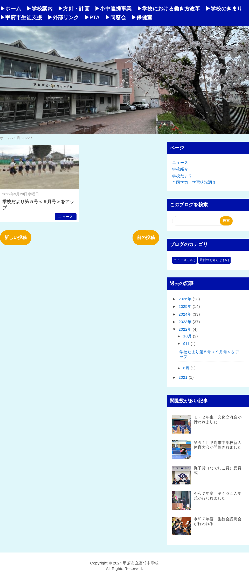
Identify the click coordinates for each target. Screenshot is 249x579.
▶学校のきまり (223, 8)
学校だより (182, 176)
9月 (187, 343)
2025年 (185, 306)
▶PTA (92, 17)
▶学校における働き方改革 (168, 8)
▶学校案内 (39, 8)
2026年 (185, 299)
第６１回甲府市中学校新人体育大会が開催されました (217, 444)
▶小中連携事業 (113, 8)
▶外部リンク (63, 17)
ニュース (65, 217)
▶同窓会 (115, 17)
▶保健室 (141, 17)
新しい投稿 (15, 237)
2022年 (185, 329)
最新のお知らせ (211, 260)
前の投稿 (146, 237)
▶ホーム (10, 8)
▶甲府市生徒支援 (21, 17)
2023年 (185, 322)
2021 (183, 377)
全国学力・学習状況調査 (194, 182)
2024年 (185, 314)
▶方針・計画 (73, 8)
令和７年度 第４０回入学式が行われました (217, 495)
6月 (187, 368)
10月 (188, 336)
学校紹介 (180, 169)
